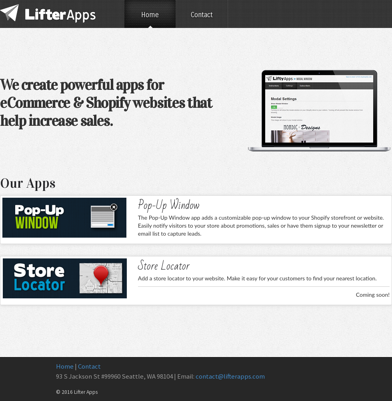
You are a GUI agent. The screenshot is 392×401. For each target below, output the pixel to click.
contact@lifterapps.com (230, 376)
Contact (202, 15)
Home (150, 15)
